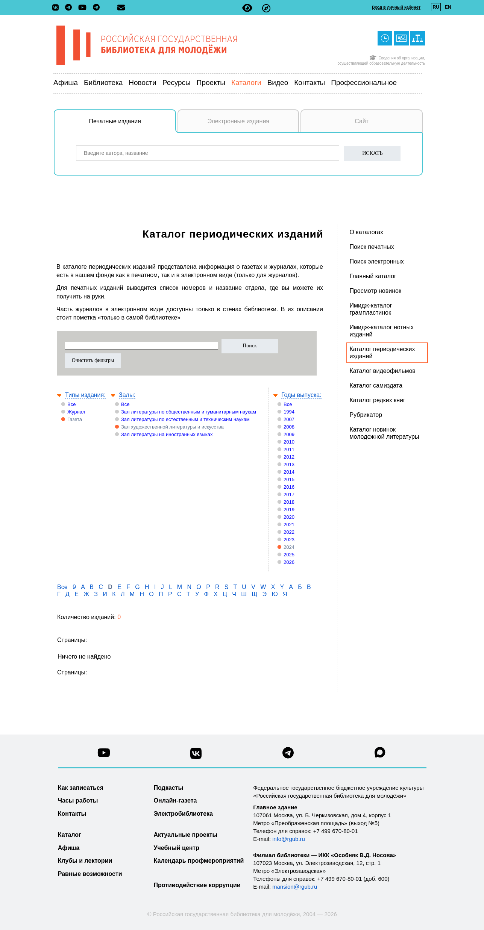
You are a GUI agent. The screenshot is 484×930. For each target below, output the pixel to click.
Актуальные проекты (186, 835)
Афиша (65, 82)
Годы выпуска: (301, 395)
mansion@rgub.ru (294, 886)
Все (71, 404)
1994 (289, 412)
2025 (289, 554)
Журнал (76, 412)
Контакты (309, 82)
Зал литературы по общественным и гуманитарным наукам (188, 412)
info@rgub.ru (288, 839)
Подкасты (169, 788)
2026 (289, 562)
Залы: (127, 395)
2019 (289, 509)
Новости (142, 82)
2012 (289, 457)
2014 (289, 472)
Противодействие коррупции (197, 885)
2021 (289, 524)
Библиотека (103, 82)
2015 (289, 479)
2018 (289, 502)
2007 (289, 419)
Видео (277, 82)
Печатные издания (132, 125)
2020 (289, 517)
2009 (289, 434)
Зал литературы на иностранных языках (166, 434)
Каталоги (246, 82)
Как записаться (80, 788)
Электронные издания (238, 121)
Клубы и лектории (85, 860)
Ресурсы (176, 82)
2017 (289, 494)
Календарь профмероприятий (199, 860)
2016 (289, 487)
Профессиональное (364, 82)
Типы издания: (85, 395)
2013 (289, 464)
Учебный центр (176, 848)
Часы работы (78, 800)
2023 (289, 539)
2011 (289, 449)
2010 (289, 442)
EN (448, 7)
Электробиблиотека (183, 813)
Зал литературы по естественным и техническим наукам (185, 419)
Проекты (211, 82)
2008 (289, 427)
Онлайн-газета (175, 800)
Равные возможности (90, 874)
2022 (289, 532)
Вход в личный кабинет (396, 7)
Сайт (362, 121)
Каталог (69, 835)
